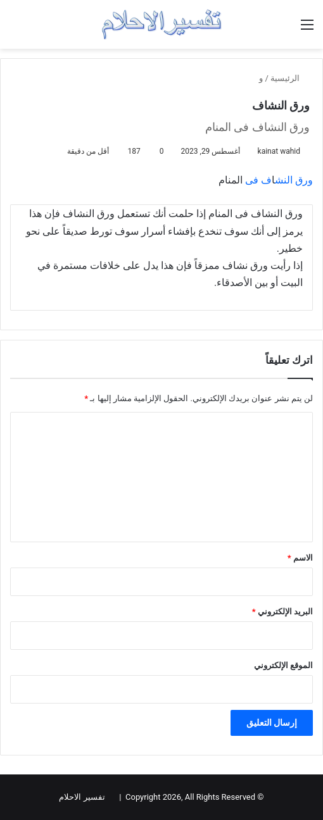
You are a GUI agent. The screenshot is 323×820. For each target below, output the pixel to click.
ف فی (258, 180)
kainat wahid (279, 151)
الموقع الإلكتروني (283, 665)
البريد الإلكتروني (282, 611)
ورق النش (294, 180)
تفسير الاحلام (81, 797)
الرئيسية (290, 78)
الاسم (300, 557)
